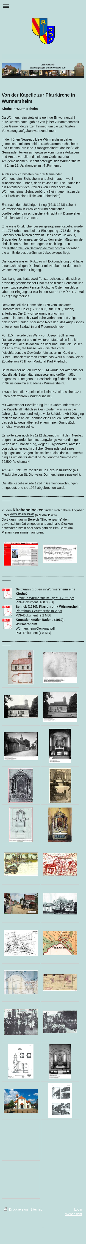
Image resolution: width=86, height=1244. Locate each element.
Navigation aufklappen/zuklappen (43, 6)
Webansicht (73, 1214)
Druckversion (16, 1209)
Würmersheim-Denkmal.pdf (35, 628)
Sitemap (36, 1209)
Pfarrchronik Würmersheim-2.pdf (39, 611)
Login (78, 1209)
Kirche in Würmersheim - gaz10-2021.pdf (45, 598)
